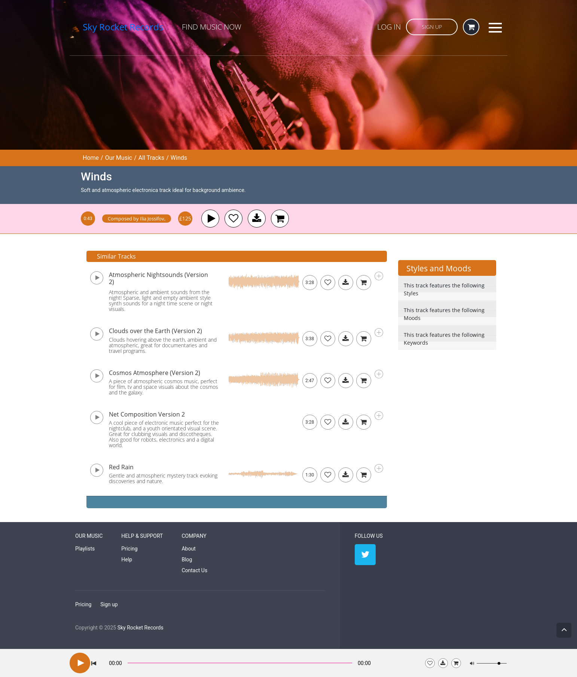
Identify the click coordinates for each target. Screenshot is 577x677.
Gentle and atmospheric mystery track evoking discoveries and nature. (163, 478)
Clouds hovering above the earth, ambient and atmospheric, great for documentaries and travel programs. (163, 345)
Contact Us (194, 570)
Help (126, 559)
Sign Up (432, 26)
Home (91, 157)
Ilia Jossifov (152, 218)
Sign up (108, 604)
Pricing (129, 549)
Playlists (85, 549)
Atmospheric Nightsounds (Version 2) (158, 278)
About (188, 549)
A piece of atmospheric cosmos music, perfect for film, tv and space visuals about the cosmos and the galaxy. (163, 387)
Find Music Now (211, 27)
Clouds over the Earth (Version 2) (155, 331)
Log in (389, 27)
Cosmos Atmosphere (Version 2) (154, 373)
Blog (186, 559)
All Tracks (151, 157)
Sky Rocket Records (140, 628)
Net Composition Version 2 (147, 414)
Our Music (118, 157)
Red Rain (121, 467)
